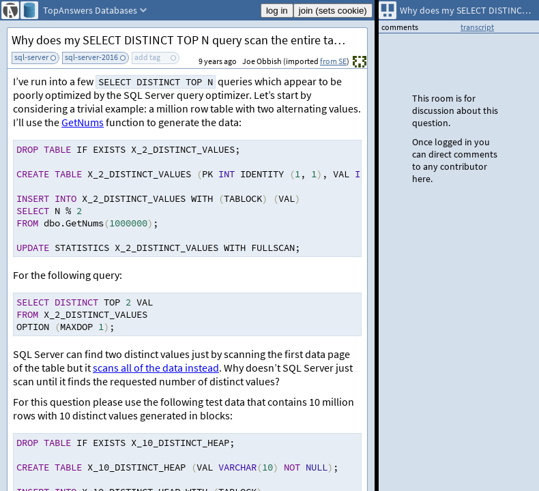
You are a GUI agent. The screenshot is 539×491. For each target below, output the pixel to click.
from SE (333, 61)
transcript (477, 27)
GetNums (82, 122)
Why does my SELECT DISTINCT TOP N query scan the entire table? (183, 40)
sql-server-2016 (91, 57)
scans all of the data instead (156, 367)
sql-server (31, 57)
